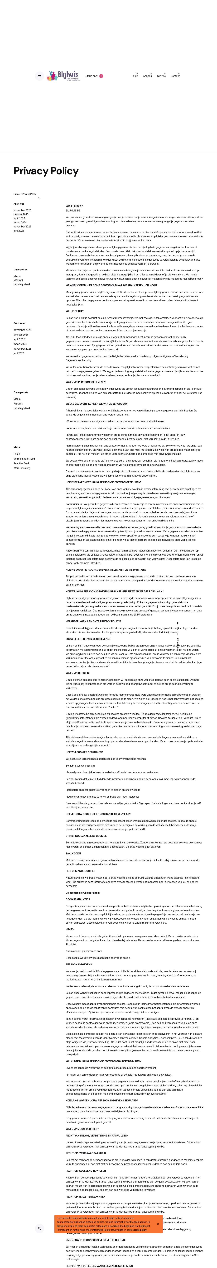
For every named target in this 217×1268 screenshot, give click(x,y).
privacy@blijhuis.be (114, 341)
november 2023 (22, 226)
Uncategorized (22, 284)
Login (17, 454)
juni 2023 (19, 230)
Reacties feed (21, 463)
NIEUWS (18, 280)
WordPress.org (22, 468)
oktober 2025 (21, 214)
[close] (158, 1224)
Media (17, 276)
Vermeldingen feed (24, 458)
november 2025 (22, 210)
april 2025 (19, 218)
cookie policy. (139, 1230)
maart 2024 (20, 222)
